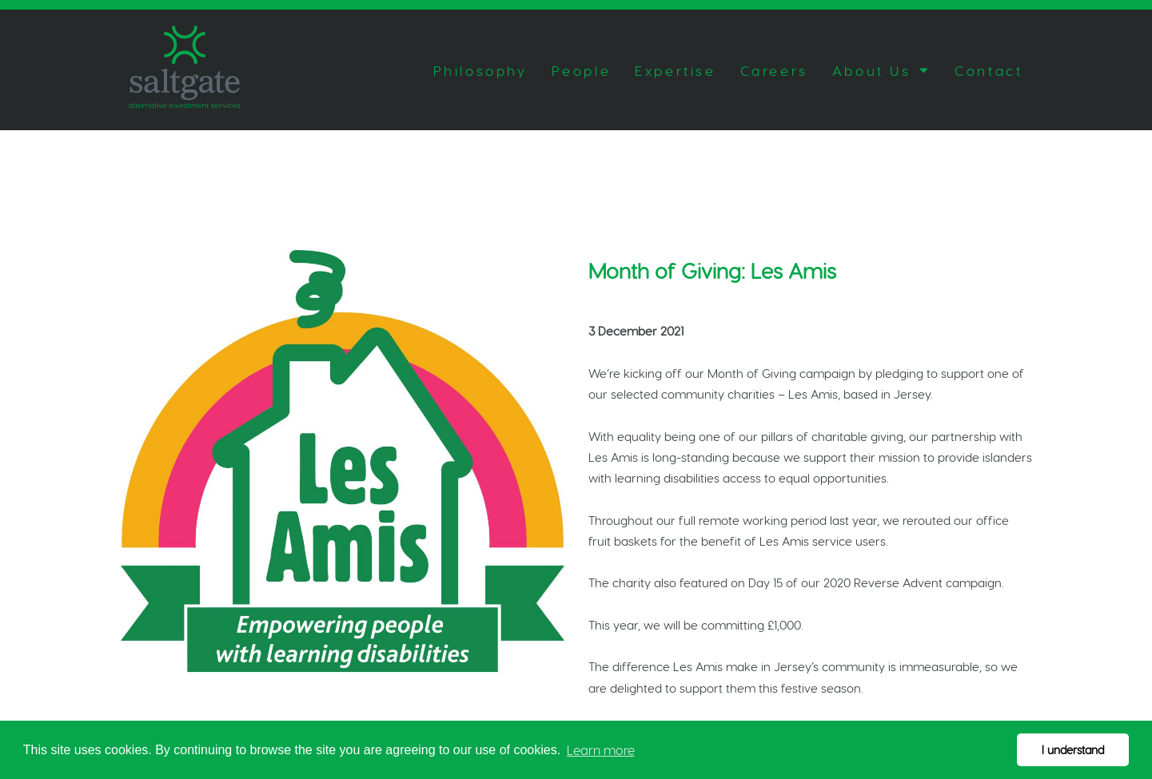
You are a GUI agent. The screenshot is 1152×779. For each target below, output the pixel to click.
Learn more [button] (601, 749)
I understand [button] (1073, 749)
